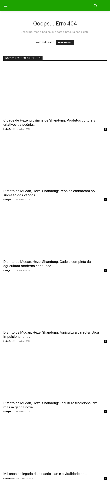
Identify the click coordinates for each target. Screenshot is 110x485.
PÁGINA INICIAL (64, 42)
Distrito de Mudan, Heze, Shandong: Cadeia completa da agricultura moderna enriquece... (47, 264)
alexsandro (8, 478)
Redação (7, 129)
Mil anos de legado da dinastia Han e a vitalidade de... (45, 474)
